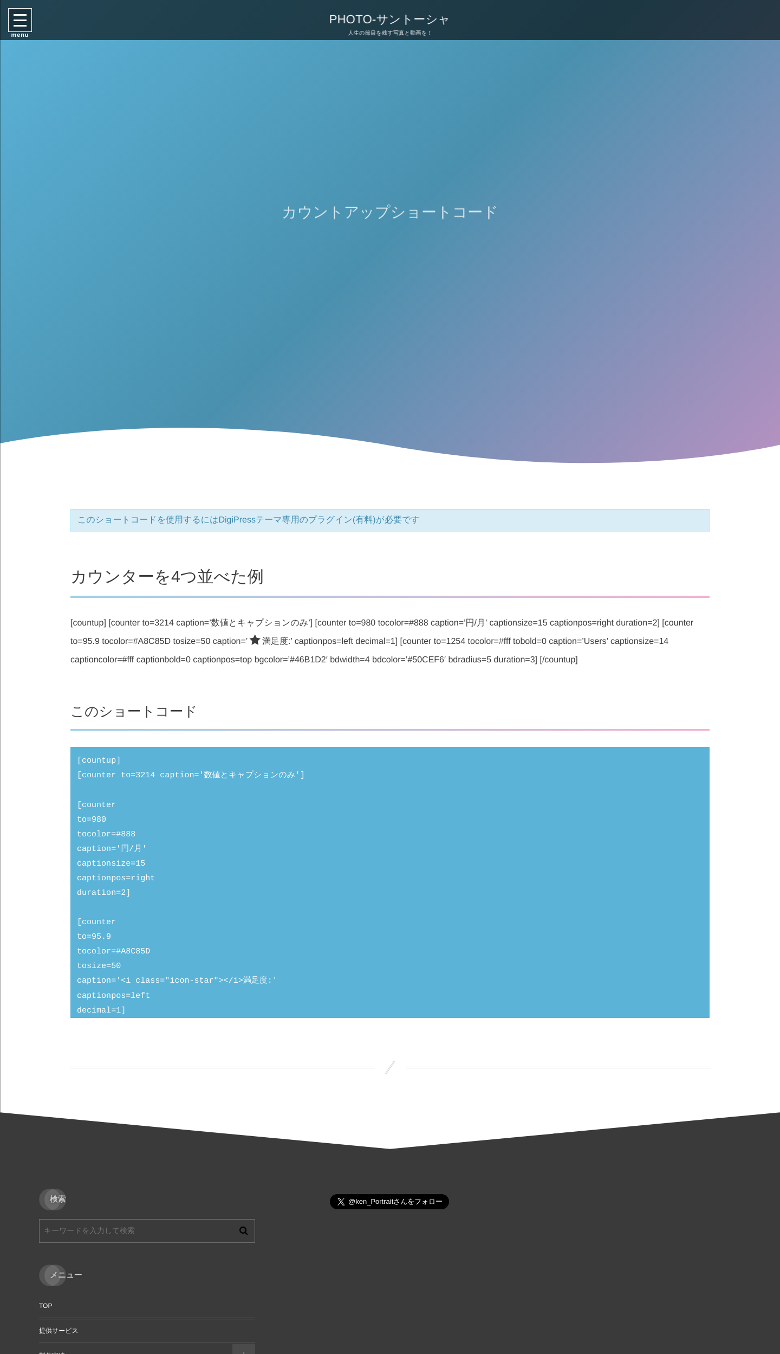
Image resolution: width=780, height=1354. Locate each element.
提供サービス (59, 1330)
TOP (45, 1306)
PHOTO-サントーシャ (388, 19)
